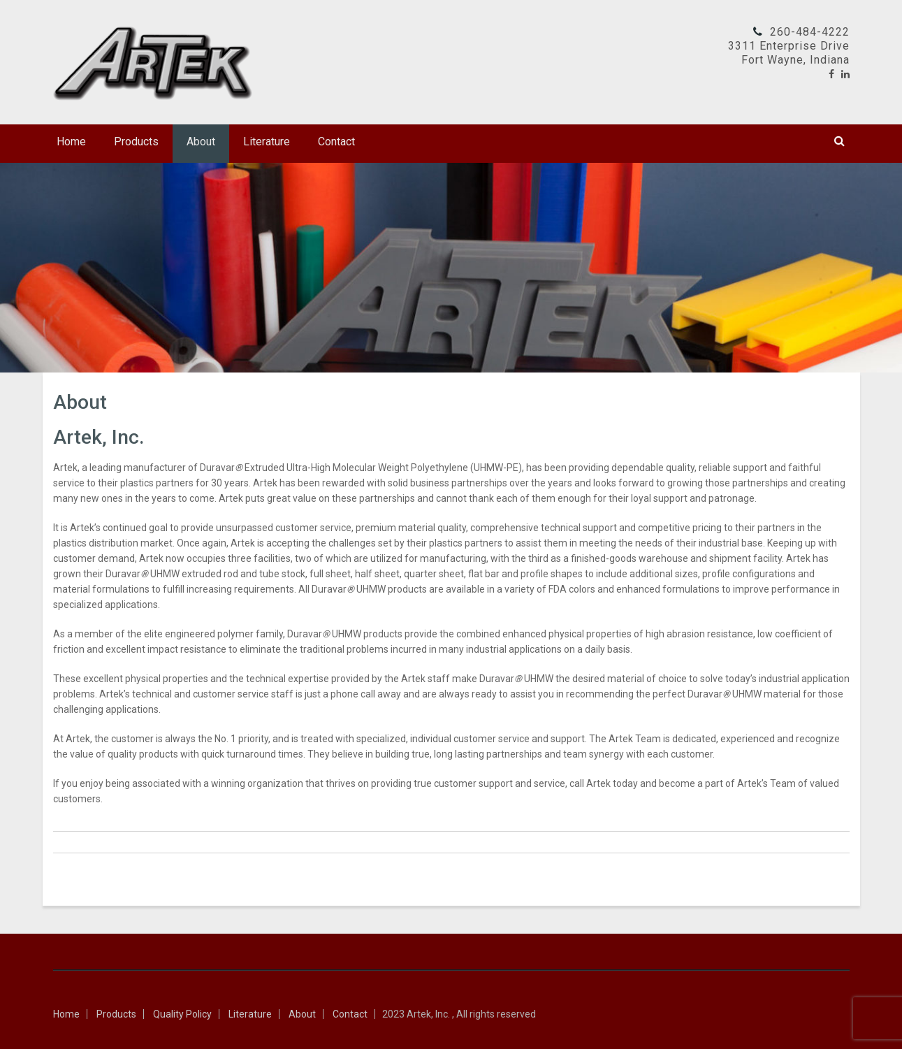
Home (71, 141)
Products (136, 141)
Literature (266, 141)
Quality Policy (182, 1014)
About (201, 141)
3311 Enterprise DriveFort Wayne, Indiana (789, 52)
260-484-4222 (810, 31)
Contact (336, 141)
